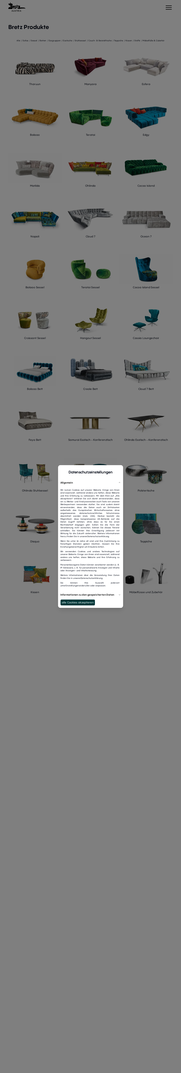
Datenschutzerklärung (98, 536)
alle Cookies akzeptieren (78, 602)
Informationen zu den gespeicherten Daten (90, 594)
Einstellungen (72, 585)
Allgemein (90, 482)
